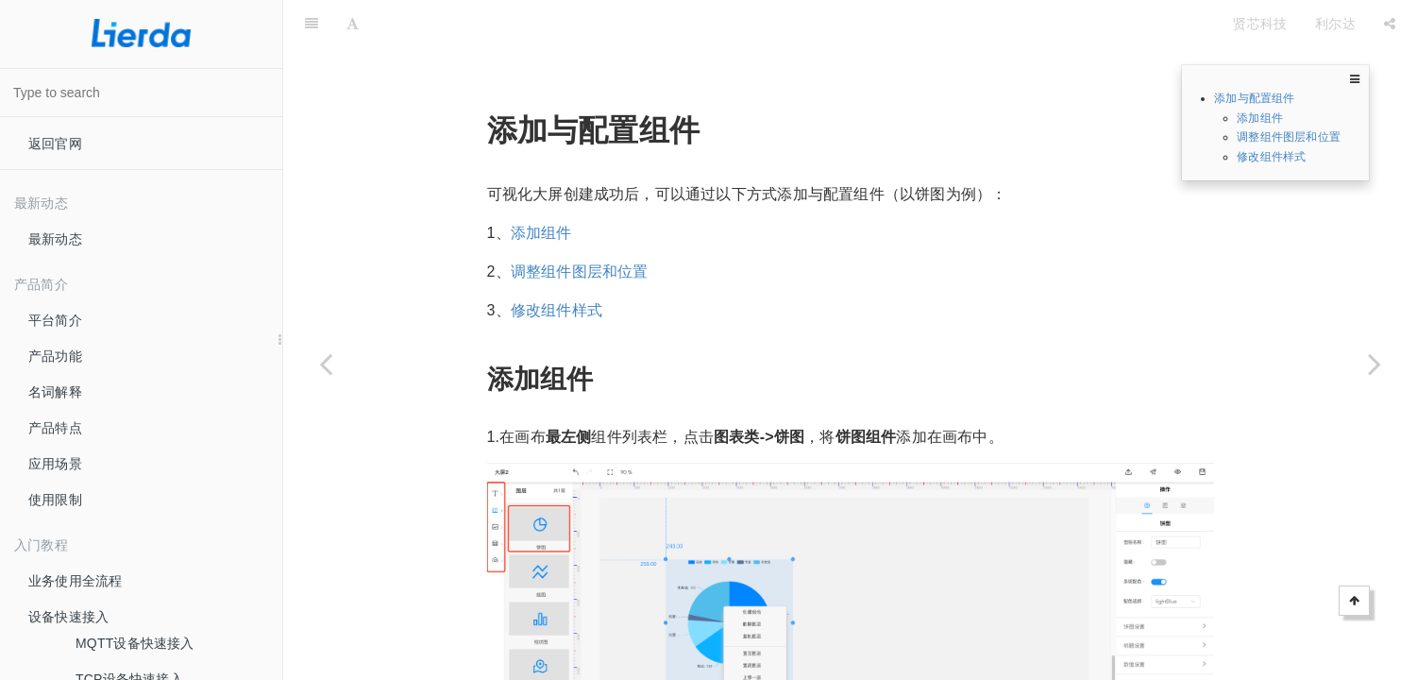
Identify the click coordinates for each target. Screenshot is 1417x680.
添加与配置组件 (1254, 98)
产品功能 (55, 356)
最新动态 (55, 238)
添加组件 (1260, 118)
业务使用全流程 (75, 580)
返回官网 (55, 143)
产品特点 (55, 427)
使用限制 (55, 499)
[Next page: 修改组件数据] (1374, 363)
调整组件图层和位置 (1289, 137)
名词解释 (55, 392)
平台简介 (55, 320)
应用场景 (55, 463)
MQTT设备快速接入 (135, 643)
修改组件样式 (1271, 156)
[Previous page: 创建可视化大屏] (325, 363)
